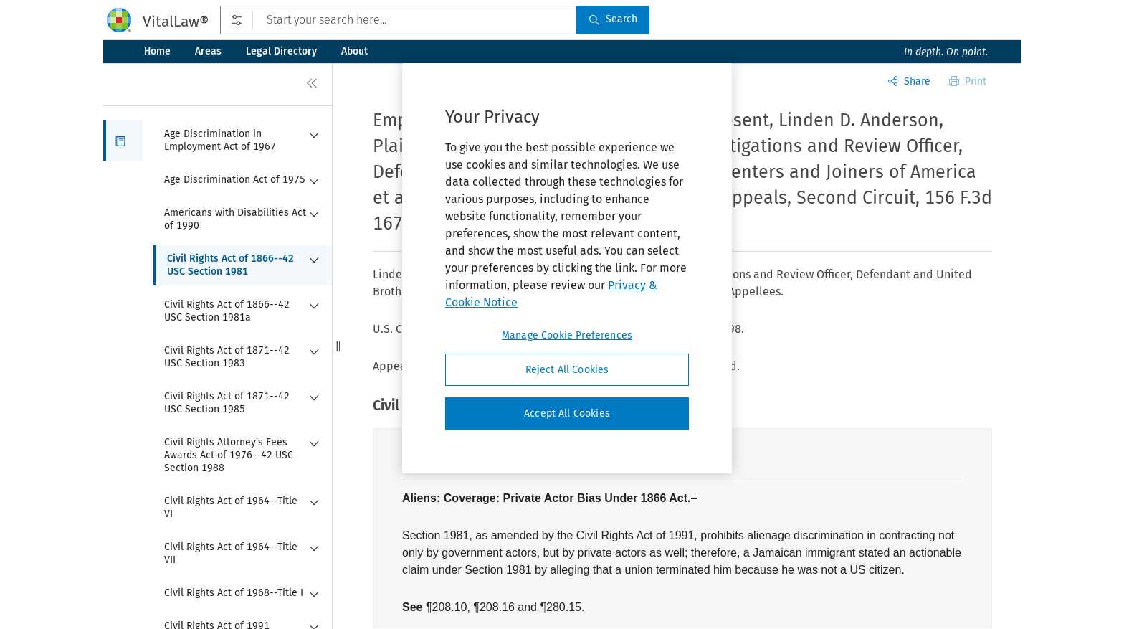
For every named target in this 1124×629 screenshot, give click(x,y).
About (354, 51)
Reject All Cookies (567, 370)
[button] (123, 140)
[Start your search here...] (398, 20)
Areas (208, 51)
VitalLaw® (176, 21)
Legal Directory (281, 51)
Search (613, 19)
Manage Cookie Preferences (567, 335)
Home (157, 51)
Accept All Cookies (567, 413)
